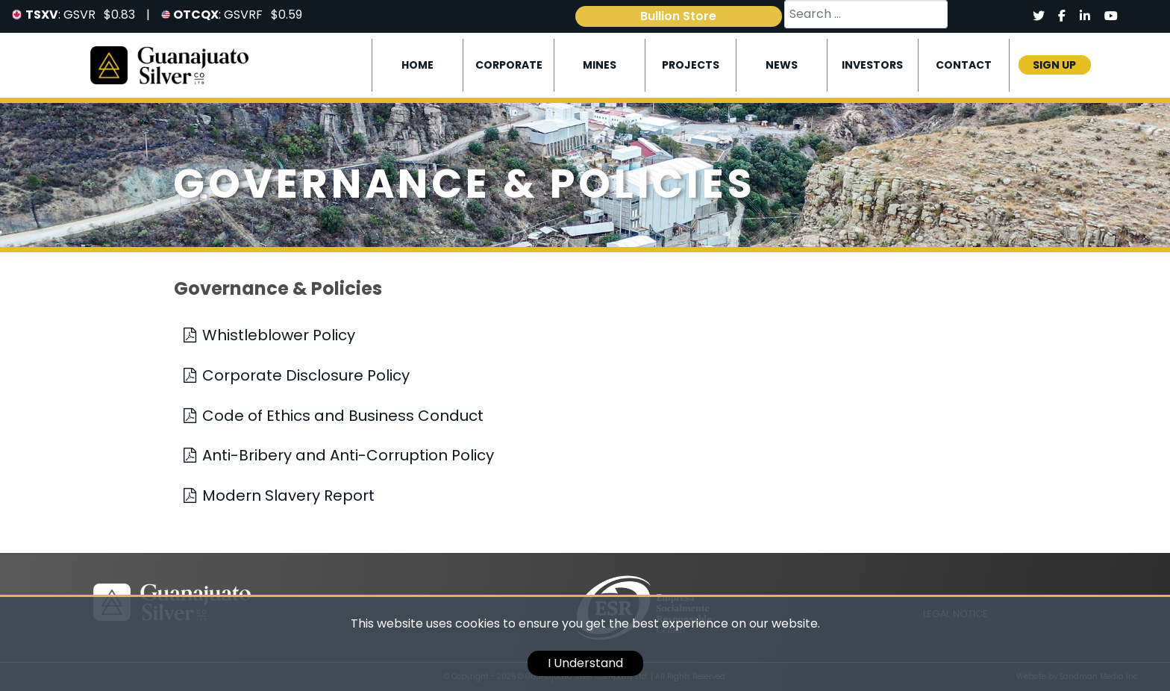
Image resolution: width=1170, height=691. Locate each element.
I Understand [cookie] (585, 663)
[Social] (1038, 16)
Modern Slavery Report (288, 495)
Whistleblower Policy (278, 335)
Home (417, 64)
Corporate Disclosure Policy (306, 375)
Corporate (508, 64)
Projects (690, 64)
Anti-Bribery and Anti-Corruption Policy (348, 455)
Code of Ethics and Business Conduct (343, 415)
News (782, 64)
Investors (872, 64)
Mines (599, 64)
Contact (964, 64)
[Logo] (169, 64)
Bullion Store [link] (678, 16)
